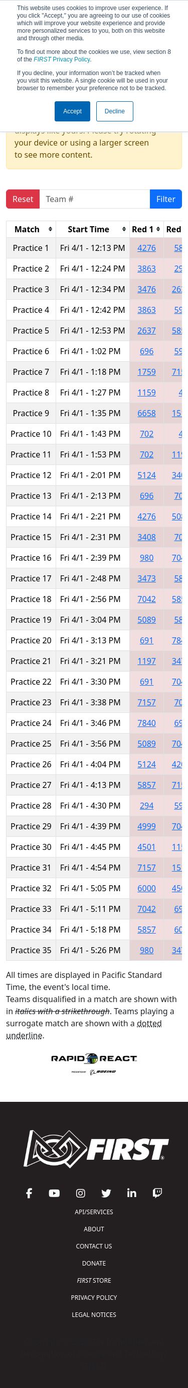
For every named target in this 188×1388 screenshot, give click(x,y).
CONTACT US (94, 1246)
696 (146, 351)
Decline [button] (115, 111)
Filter (165, 199)
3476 (146, 289)
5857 (146, 784)
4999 (146, 826)
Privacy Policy (62, 59)
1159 (146, 392)
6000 (146, 888)
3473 (146, 578)
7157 (146, 702)
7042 (146, 599)
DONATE (94, 1263)
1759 (146, 371)
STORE (94, 1280)
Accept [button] (72, 111)
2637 (146, 330)
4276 (146, 247)
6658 (146, 413)
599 (180, 351)
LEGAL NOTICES (94, 1314)
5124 (146, 475)
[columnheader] (31, 229)
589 (180, 247)
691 (146, 640)
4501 (146, 846)
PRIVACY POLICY (94, 1297)
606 (180, 929)
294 (180, 268)
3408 (146, 537)
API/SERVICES (94, 1212)
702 (146, 433)
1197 (146, 661)
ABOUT (94, 1229)
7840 (146, 723)
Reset (23, 199)
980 (146, 557)
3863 (146, 268)
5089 (146, 619)
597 (180, 309)
